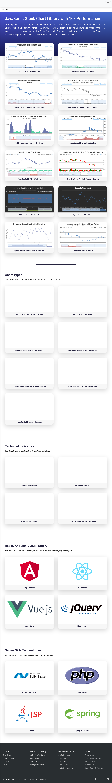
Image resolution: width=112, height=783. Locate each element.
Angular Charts (63, 765)
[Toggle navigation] (108, 3)
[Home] (7, 3)
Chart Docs (7, 755)
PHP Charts (34, 758)
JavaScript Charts (64, 755)
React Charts (62, 762)
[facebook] (99, 779)
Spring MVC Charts (37, 765)
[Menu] (5, 9)
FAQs (5, 765)
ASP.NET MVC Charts (37, 755)
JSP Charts (34, 762)
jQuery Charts (62, 758)
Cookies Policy (33, 779)
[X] (103, 779)
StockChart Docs (9, 758)
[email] (107, 779)
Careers (43, 779)
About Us (6, 762)
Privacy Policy (21, 779)
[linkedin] (96, 779)
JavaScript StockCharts (66, 768)
